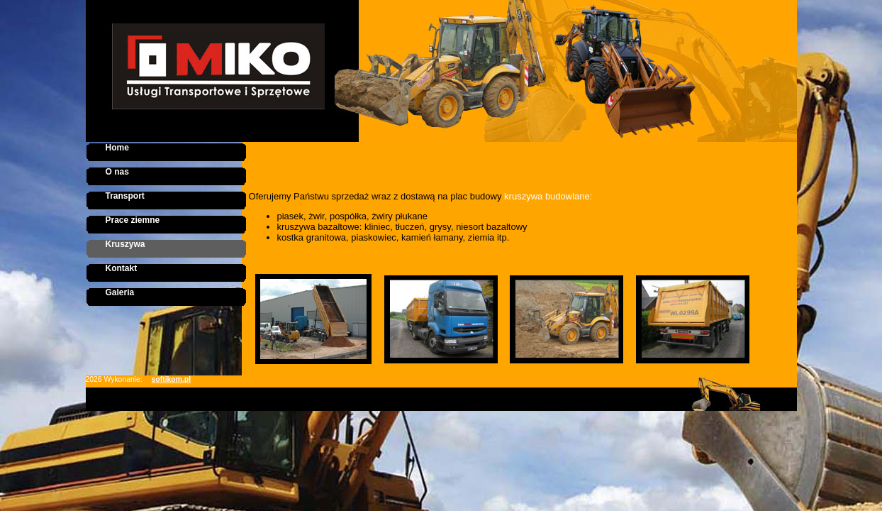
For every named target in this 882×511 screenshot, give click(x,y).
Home (117, 148)
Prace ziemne (133, 220)
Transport (125, 196)
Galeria (120, 292)
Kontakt (122, 268)
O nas (117, 172)
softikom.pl (171, 379)
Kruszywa (125, 244)
